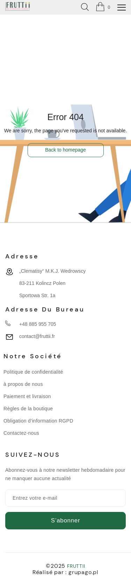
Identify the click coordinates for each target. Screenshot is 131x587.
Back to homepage (65, 150)
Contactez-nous (21, 433)
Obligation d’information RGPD (38, 421)
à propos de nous (23, 384)
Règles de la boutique (28, 408)
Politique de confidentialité (33, 372)
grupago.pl (83, 572)
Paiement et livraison (27, 396)
